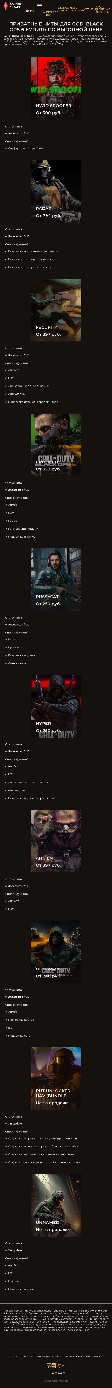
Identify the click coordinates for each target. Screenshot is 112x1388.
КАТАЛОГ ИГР (52, 13)
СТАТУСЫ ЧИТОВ (64, 9)
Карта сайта (57, 1373)
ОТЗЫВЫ (90, 9)
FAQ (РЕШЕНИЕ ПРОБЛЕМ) (103, 9)
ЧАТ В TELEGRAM (77, 9)
